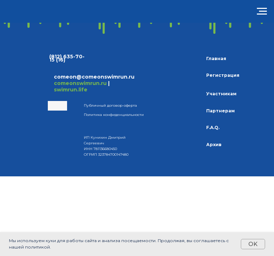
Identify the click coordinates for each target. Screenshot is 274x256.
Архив (214, 144)
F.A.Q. (212, 127)
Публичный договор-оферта (110, 105)
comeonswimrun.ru (80, 83)
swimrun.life (70, 89)
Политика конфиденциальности (114, 114)
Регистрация (222, 75)
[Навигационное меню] (262, 11)
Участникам (221, 93)
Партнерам (220, 110)
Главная (216, 58)
